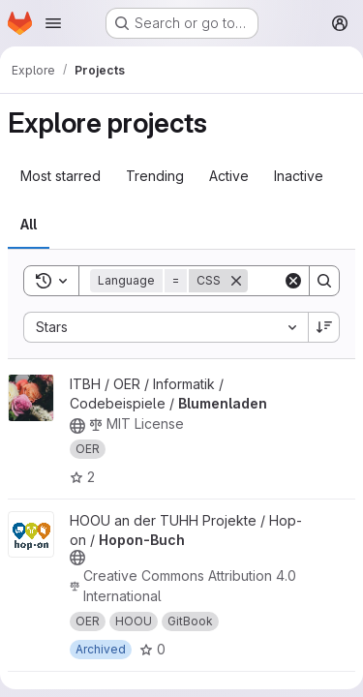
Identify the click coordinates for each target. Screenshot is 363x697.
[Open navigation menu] (53, 23)
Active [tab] (229, 175)
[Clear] (293, 280)
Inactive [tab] (298, 175)
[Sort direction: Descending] (324, 327)
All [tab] (28, 224)
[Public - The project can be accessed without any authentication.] (77, 426)
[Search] (324, 280)
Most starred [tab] (60, 175)
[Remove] (236, 280)
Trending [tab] (155, 175)
